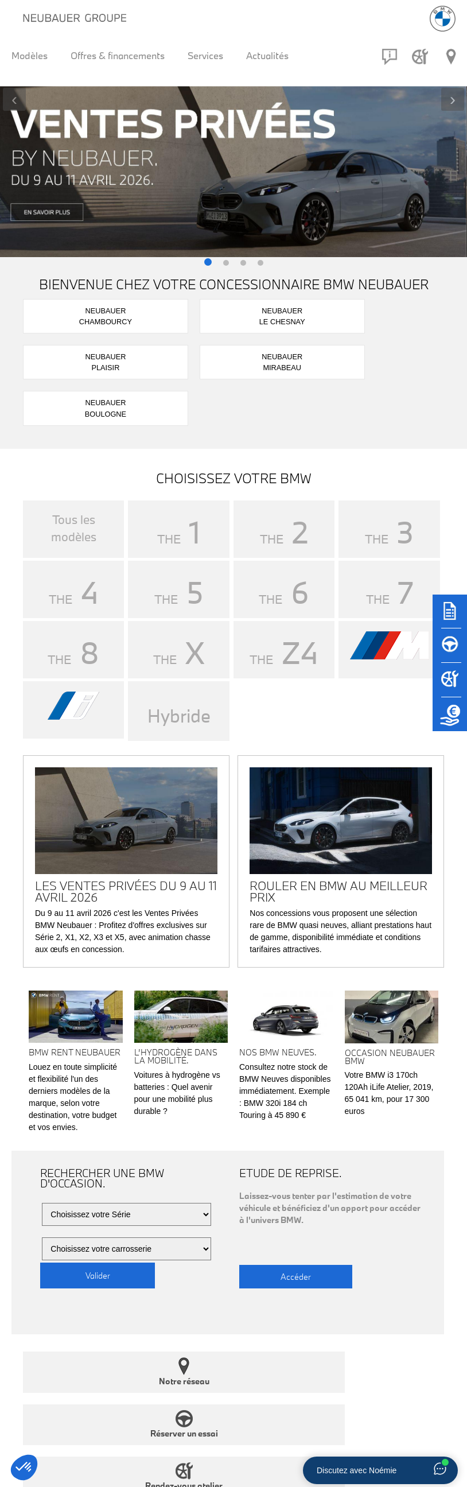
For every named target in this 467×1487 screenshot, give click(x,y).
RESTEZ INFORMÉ (63, 1399)
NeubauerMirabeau (320, 313)
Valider (97, 1178)
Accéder (296, 1178)
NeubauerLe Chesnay (147, 313)
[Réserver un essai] (450, 651)
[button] (208, 263)
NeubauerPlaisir (233, 313)
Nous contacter (396, 1274)
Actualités (267, 55)
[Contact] (390, 57)
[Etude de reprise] (450, 719)
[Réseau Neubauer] (451, 57)
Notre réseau (71, 1275)
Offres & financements (118, 55)
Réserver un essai (179, 1274)
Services (205, 55)
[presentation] (14, 99)
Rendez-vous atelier (287, 1274)
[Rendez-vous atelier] (420, 57)
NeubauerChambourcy (60, 313)
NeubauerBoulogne (406, 313)
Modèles (29, 55)
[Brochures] (450, 616)
